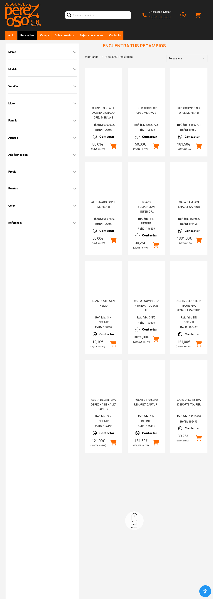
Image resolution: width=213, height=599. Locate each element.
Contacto (115, 35)
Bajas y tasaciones (91, 35)
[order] (187, 58)
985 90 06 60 (159, 17)
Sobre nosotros (64, 35)
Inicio (11, 35)
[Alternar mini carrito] (198, 15)
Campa (44, 35)
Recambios (27, 35)
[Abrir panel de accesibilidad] (205, 591)
